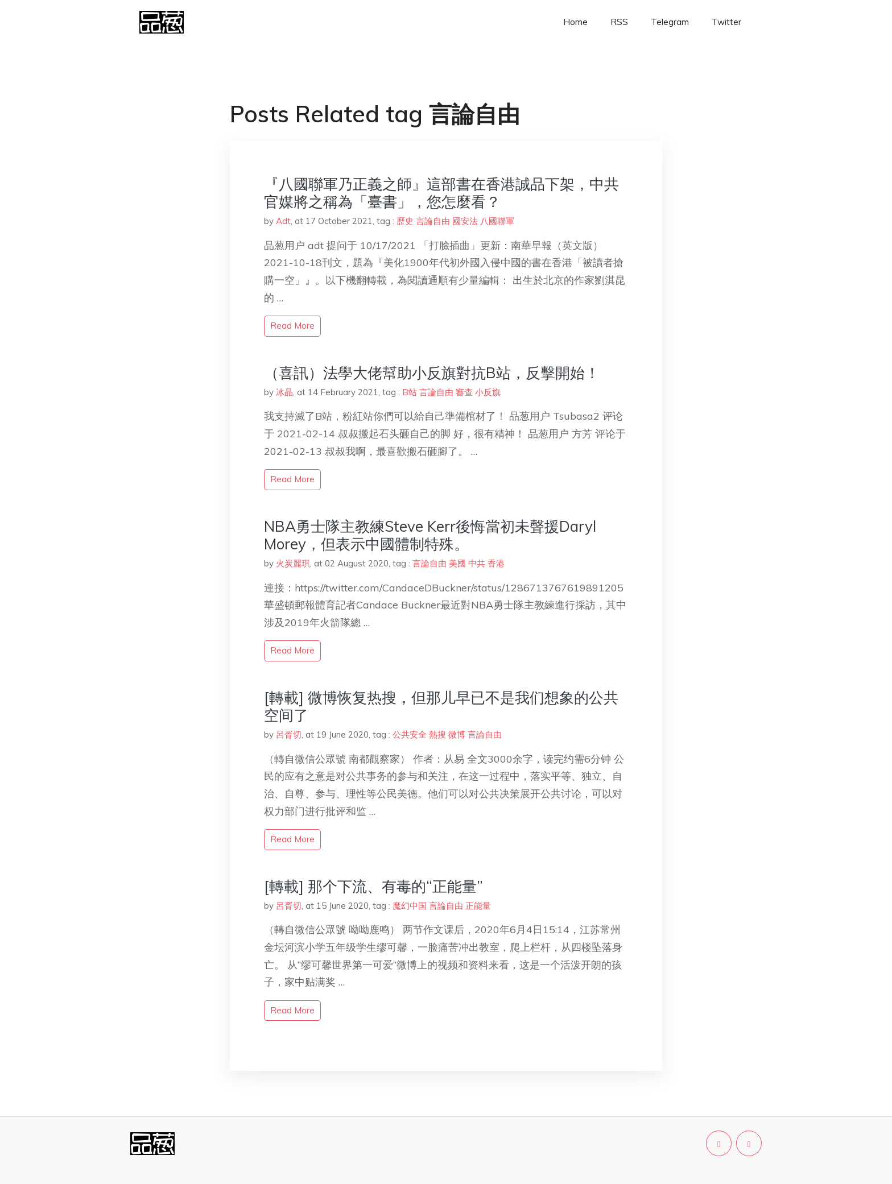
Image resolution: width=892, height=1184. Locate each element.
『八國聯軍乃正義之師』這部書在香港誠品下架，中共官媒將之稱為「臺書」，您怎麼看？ (441, 193)
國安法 (465, 221)
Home (575, 21)
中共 (476, 563)
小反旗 (488, 392)
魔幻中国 (410, 905)
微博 (456, 734)
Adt (283, 221)
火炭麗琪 (293, 563)
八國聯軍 (497, 221)
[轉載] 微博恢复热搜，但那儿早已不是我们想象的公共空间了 (441, 706)
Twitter (726, 21)
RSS (619, 21)
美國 (457, 563)
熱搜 (437, 734)
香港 (496, 563)
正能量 (478, 905)
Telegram (670, 21)
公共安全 (410, 734)
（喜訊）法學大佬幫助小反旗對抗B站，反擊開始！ (432, 372)
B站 (409, 392)
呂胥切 (289, 734)
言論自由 (433, 221)
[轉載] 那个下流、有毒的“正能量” (373, 886)
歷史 (405, 221)
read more (292, 325)
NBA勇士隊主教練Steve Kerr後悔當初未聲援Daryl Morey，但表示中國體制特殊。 (430, 535)
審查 (464, 392)
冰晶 (284, 392)
